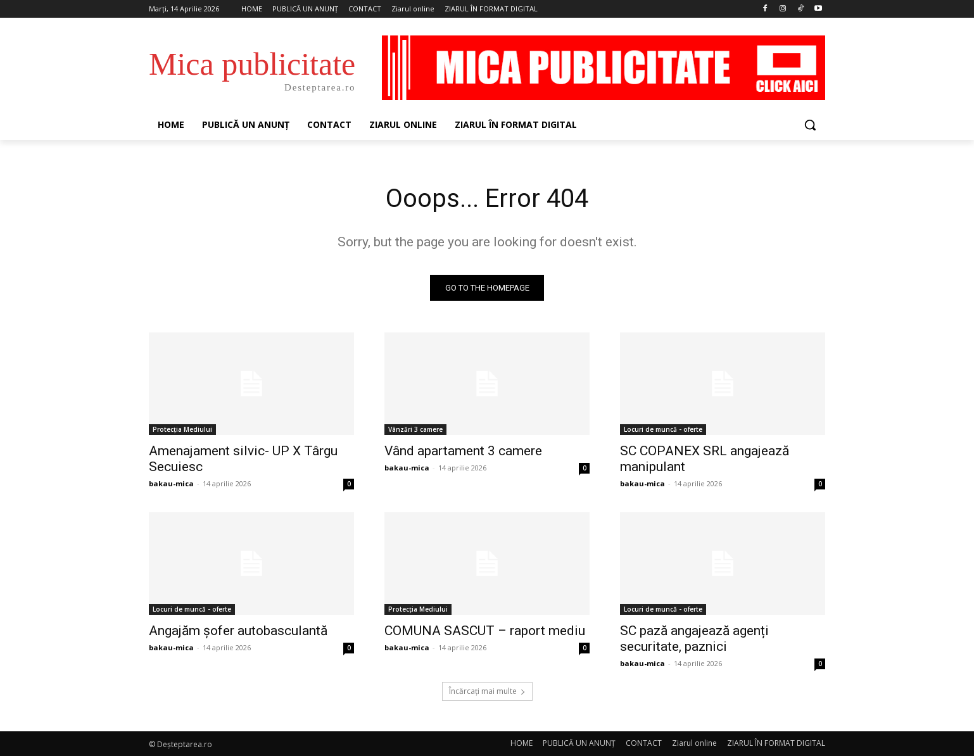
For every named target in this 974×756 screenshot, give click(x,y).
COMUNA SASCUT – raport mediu (484, 630)
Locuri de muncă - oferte (663, 429)
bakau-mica (171, 483)
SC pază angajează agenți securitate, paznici (694, 638)
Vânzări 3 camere (415, 429)
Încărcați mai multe (487, 691)
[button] (810, 125)
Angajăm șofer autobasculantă (238, 630)
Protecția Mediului (182, 429)
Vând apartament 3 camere (463, 450)
